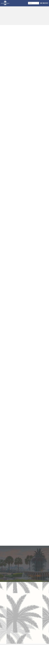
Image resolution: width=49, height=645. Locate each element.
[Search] (33, 3)
